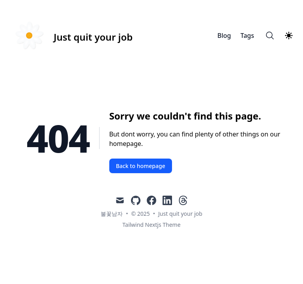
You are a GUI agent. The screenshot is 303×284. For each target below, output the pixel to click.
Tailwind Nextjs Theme (151, 224)
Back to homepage (140, 166)
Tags (247, 35)
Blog (224, 35)
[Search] (270, 35)
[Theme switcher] (289, 35)
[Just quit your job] (71, 35)
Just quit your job (180, 213)
